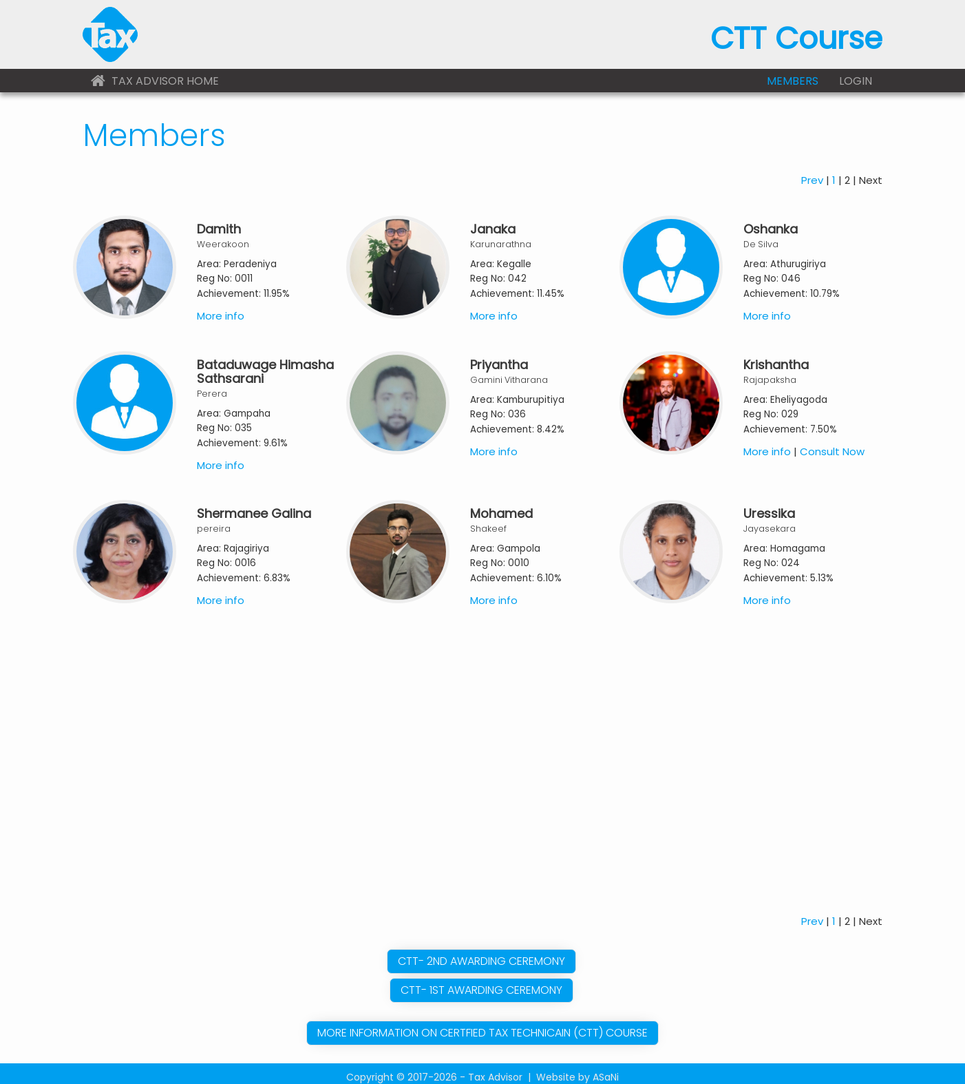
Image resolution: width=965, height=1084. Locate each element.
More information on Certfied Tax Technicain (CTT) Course (482, 1023)
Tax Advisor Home (155, 81)
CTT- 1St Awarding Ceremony (481, 980)
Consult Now (832, 442)
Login (855, 81)
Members (792, 81)
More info (220, 306)
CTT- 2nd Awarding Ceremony (481, 951)
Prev (812, 170)
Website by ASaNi (577, 1067)
